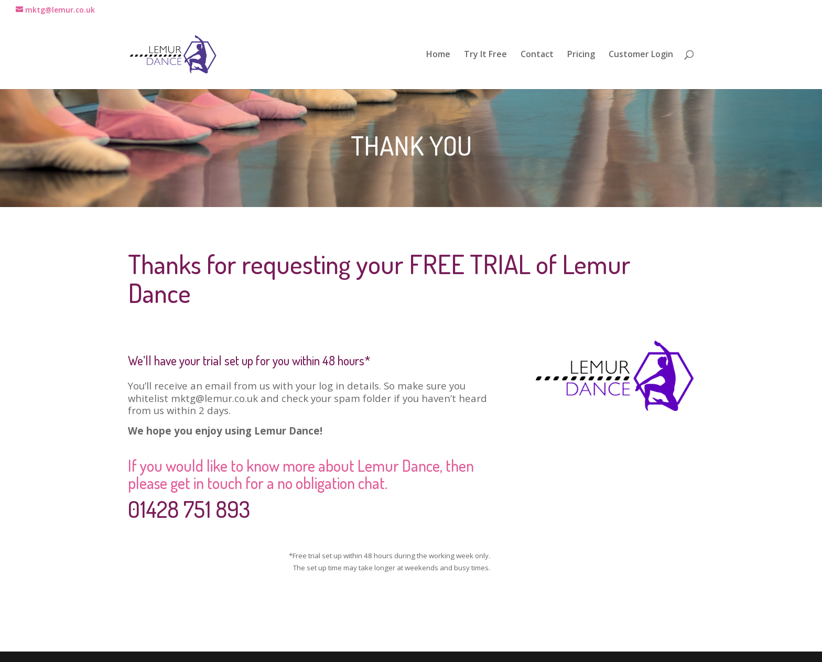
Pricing (581, 55)
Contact (537, 55)
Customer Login (641, 55)
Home (438, 55)
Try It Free (485, 55)
